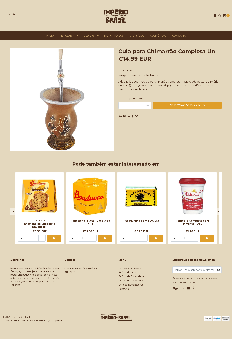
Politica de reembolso (130, 280)
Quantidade (136, 99)
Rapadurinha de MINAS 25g (141, 221)
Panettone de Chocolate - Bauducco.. (39, 226)
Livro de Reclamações (130, 284)
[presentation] (13, 211)
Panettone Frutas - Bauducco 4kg (90, 223)
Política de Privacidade (131, 276)
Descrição (125, 70)
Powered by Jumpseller (49, 320)
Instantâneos (114, 36)
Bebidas (89, 36)
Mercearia (67, 36)
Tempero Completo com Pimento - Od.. (192, 223)
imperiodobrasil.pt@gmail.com (81, 268)
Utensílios (136, 36)
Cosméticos (158, 36)
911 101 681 (70, 272)
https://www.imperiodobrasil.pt (150, 86)
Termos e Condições (129, 268)
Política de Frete (127, 272)
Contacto (179, 36)
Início (50, 36)
